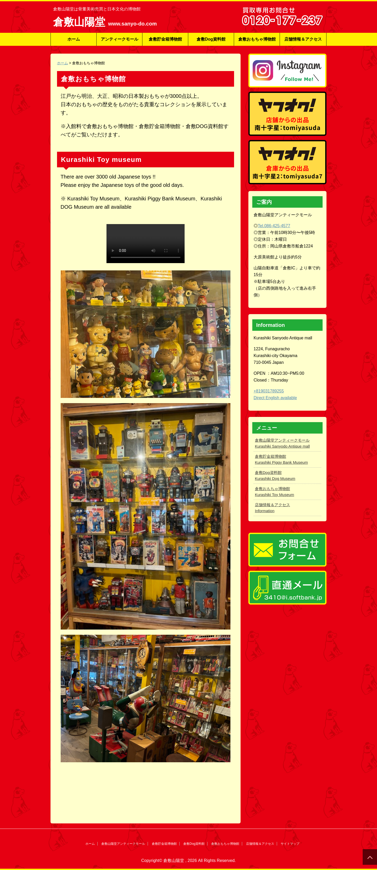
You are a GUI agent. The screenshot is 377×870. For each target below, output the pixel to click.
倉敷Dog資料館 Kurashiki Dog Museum (275, 475)
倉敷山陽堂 (80, 22)
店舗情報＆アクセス (303, 39)
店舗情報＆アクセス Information (272, 508)
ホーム (73, 39)
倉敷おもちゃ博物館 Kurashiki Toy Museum (274, 491)
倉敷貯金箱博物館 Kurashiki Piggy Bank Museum (281, 459)
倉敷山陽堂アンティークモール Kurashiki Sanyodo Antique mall (282, 443)
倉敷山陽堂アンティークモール (123, 844)
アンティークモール (119, 39)
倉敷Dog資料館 (211, 39)
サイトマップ (290, 844)
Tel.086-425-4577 (274, 226)
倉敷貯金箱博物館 (165, 39)
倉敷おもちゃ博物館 (257, 39)
